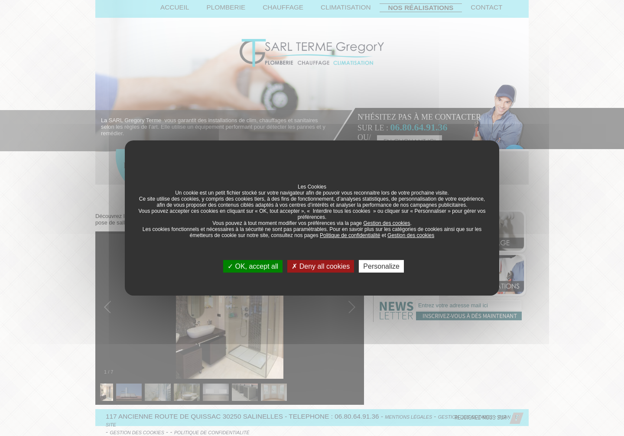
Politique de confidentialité (350, 235)
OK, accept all (253, 266)
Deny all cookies (321, 266)
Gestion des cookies (386, 223)
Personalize (381, 266)
